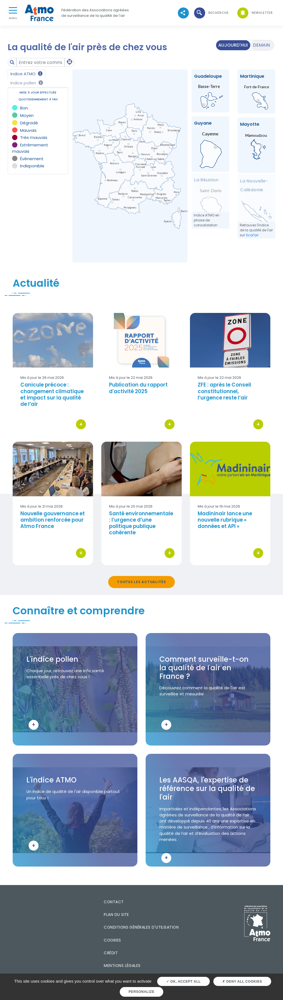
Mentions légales (122, 965)
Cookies (112, 940)
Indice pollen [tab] (26, 83)
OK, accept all (183, 981)
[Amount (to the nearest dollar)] (40, 62)
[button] (211, 12)
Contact (114, 902)
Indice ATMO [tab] (26, 74)
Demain (261, 45)
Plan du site (116, 914)
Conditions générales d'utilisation (141, 927)
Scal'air (252, 235)
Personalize (141, 992)
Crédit (111, 953)
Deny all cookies (242, 981)
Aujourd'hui (233, 45)
